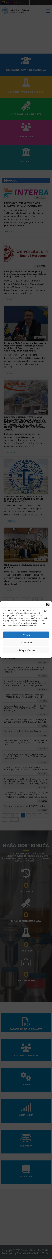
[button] (47, 604)
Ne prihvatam (26, 642)
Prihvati (26, 634)
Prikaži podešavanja (26, 650)
